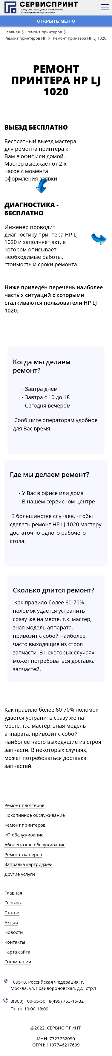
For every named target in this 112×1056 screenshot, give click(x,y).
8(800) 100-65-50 (27, 1001)
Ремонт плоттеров (24, 805)
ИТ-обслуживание (24, 835)
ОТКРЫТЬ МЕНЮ (56, 21)
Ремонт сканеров (23, 854)
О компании (17, 962)
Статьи (11, 912)
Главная (12, 32)
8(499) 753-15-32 (66, 1001)
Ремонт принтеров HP (25, 38)
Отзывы (13, 903)
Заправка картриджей (28, 864)
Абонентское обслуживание (34, 844)
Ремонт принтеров (44, 32)
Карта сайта (17, 952)
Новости (13, 932)
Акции (11, 922)
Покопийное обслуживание (34, 815)
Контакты (14, 942)
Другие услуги (19, 874)
